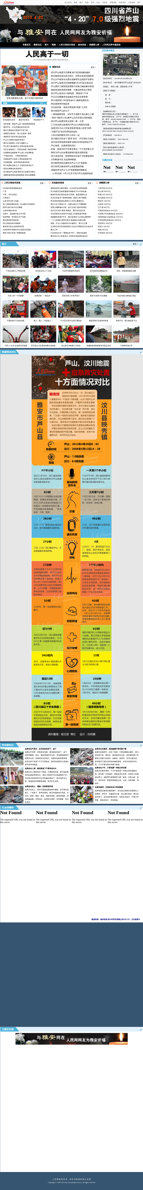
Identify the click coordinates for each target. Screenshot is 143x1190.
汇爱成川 (6, 198)
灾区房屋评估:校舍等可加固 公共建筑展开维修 (68, 214)
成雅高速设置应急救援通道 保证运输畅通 (19, 175)
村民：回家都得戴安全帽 (126, 271)
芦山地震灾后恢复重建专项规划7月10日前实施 (68, 191)
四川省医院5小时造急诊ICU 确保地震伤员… (71, 100)
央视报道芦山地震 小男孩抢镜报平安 (17, 159)
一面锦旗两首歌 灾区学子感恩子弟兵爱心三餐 (72, 114)
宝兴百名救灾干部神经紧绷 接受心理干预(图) (69, 198)
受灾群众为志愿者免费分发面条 (43, 346)
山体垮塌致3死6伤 (10, 211)
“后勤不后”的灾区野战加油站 (64, 132)
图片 (81, 2)
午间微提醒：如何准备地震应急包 (16, 162)
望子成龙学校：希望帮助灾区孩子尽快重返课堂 (72, 156)
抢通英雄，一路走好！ (43, 296)
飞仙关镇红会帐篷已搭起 (126, 296)
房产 (139, 2)
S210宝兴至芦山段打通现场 (70, 321)
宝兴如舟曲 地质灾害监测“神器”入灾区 (69, 107)
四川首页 (68, 2)
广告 (4, 191)
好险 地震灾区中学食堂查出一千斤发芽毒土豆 (72, 149)
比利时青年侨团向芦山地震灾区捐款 (17, 230)
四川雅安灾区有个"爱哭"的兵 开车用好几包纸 (72, 139)
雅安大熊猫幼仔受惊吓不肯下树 (15, 130)
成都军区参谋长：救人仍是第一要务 (17, 133)
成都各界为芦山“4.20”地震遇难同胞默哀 (69, 170)
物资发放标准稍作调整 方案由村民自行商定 (71, 90)
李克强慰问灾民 (9, 120)
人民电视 (131, 2)
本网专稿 (122, 2)
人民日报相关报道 (67, 45)
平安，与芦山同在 (10, 195)
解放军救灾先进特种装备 (98, 321)
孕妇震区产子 (39, 120)
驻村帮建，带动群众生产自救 (14, 217)
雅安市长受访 (24, 120)
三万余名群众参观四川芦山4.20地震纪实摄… (71, 125)
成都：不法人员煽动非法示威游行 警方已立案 (69, 223)
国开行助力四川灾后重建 (12, 207)
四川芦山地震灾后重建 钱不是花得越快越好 (70, 72)
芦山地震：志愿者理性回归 (63, 146)
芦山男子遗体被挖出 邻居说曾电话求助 (18, 146)
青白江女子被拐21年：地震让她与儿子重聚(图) (69, 204)
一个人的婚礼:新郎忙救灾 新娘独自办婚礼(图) (68, 220)
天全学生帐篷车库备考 (71, 271)
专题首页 (26, 45)
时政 (87, 2)
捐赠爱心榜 (94, 45)
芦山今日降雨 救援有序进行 (14, 140)
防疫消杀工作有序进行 (71, 296)
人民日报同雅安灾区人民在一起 (65, 135)
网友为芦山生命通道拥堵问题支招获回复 (69, 152)
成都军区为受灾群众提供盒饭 (14, 137)
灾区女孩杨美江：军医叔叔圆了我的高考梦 (20, 149)
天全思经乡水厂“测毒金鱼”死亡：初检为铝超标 (69, 233)
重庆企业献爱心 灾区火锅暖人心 (15, 143)
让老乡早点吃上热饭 (11, 201)
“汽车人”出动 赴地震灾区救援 (15, 346)
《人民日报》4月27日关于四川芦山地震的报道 (72, 173)
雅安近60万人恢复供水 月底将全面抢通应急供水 (69, 236)
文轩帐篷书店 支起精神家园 (63, 159)
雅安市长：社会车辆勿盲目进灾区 (16, 127)
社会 (98, 2)
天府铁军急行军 (126, 346)
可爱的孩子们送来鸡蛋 (15, 321)
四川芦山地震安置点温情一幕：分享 (67, 121)
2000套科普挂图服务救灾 (12, 188)
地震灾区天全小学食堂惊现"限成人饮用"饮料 (71, 128)
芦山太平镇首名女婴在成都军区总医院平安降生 (72, 79)
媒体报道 (82, 45)
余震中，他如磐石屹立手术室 (14, 214)
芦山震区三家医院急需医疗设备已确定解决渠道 (72, 86)
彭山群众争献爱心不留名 (71, 346)
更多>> (42, 103)
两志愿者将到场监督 (60, 104)
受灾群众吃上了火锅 (43, 271)
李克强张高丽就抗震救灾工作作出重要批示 (67, 201)
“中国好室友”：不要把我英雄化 (15, 156)
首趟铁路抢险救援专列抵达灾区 (98, 346)
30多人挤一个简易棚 (15, 296)
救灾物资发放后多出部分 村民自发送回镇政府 (72, 76)
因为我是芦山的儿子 (60, 111)
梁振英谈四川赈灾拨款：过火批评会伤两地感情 (69, 188)
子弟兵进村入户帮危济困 (15, 271)
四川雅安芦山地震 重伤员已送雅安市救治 (19, 172)
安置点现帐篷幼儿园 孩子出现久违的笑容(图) (69, 207)
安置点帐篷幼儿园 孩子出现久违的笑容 (24, 98)
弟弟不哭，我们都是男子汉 (126, 321)
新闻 (75, 2)
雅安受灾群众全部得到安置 (13, 226)
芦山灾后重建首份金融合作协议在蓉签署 (69, 97)
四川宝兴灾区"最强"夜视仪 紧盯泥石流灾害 (68, 211)
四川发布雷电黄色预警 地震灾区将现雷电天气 (71, 142)
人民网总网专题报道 (111, 45)
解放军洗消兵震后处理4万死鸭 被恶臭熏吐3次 (69, 195)
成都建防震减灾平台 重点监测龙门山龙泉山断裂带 (71, 217)
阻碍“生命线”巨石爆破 (98, 296)
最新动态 (38, 45)
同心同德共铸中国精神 (11, 223)
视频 (54, 45)
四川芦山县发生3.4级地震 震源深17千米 (69, 93)
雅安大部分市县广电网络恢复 (14, 233)
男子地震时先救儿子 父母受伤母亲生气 (18, 165)
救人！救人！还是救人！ (43, 321)
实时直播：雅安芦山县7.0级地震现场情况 (19, 124)
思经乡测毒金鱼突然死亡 (13, 169)
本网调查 (113, 2)
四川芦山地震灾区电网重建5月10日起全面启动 (72, 83)
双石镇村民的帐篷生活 (98, 271)
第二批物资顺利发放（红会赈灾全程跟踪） (19, 204)
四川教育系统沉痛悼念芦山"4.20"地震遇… (70, 163)
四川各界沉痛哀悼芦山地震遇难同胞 (67, 166)
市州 (92, 2)
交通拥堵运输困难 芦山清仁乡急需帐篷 (18, 153)
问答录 (104, 2)
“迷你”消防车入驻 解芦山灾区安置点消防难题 (71, 118)
